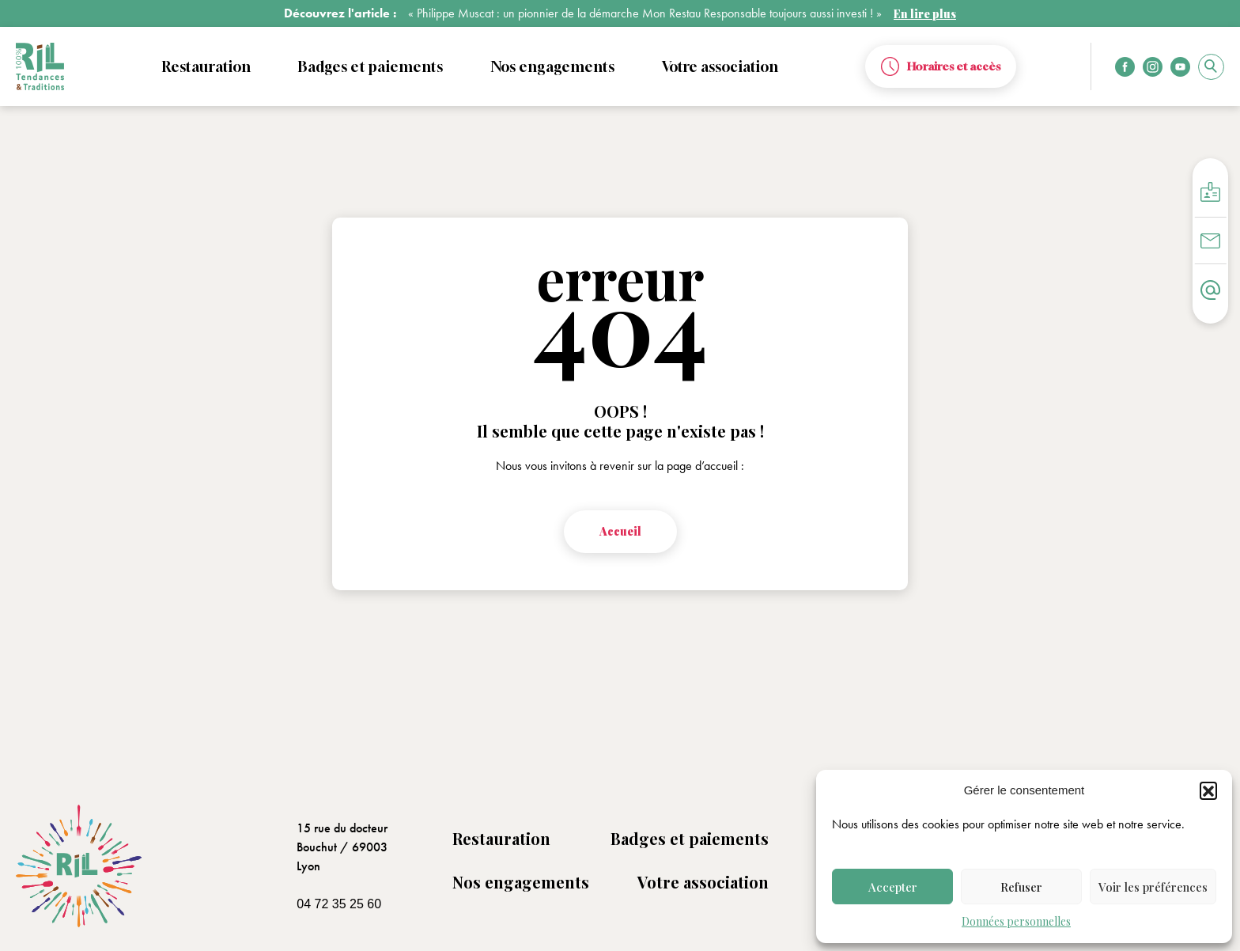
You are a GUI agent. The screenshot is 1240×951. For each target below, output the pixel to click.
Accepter (892, 887)
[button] (1208, 790)
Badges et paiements (690, 838)
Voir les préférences (1153, 887)
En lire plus (925, 13)
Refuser (1021, 887)
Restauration (501, 838)
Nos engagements (520, 881)
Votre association (703, 881)
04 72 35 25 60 (339, 904)
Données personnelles (1016, 921)
